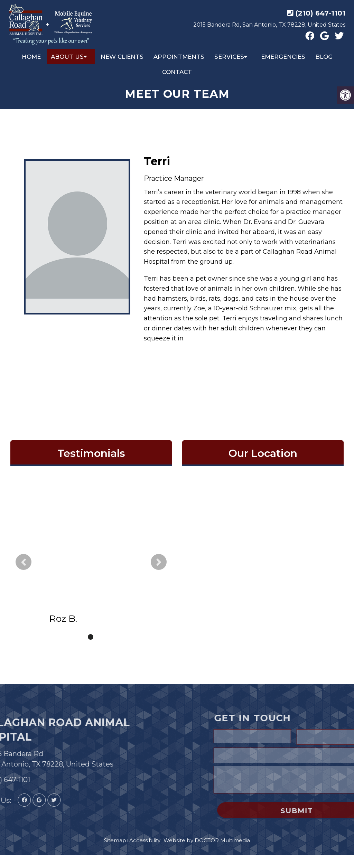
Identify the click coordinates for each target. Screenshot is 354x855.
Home (31, 56)
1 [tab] (80, 637)
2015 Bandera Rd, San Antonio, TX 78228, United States (269, 24)
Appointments (178, 56)
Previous (23, 562)
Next (159, 562)
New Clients (122, 56)
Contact (177, 71)
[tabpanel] (91, 562)
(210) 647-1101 (320, 13)
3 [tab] (101, 637)
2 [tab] (90, 637)
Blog (324, 56)
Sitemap (115, 840)
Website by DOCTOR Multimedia (207, 840)
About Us (67, 56)
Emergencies (283, 56)
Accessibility (144, 840)
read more (94, 579)
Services (229, 56)
